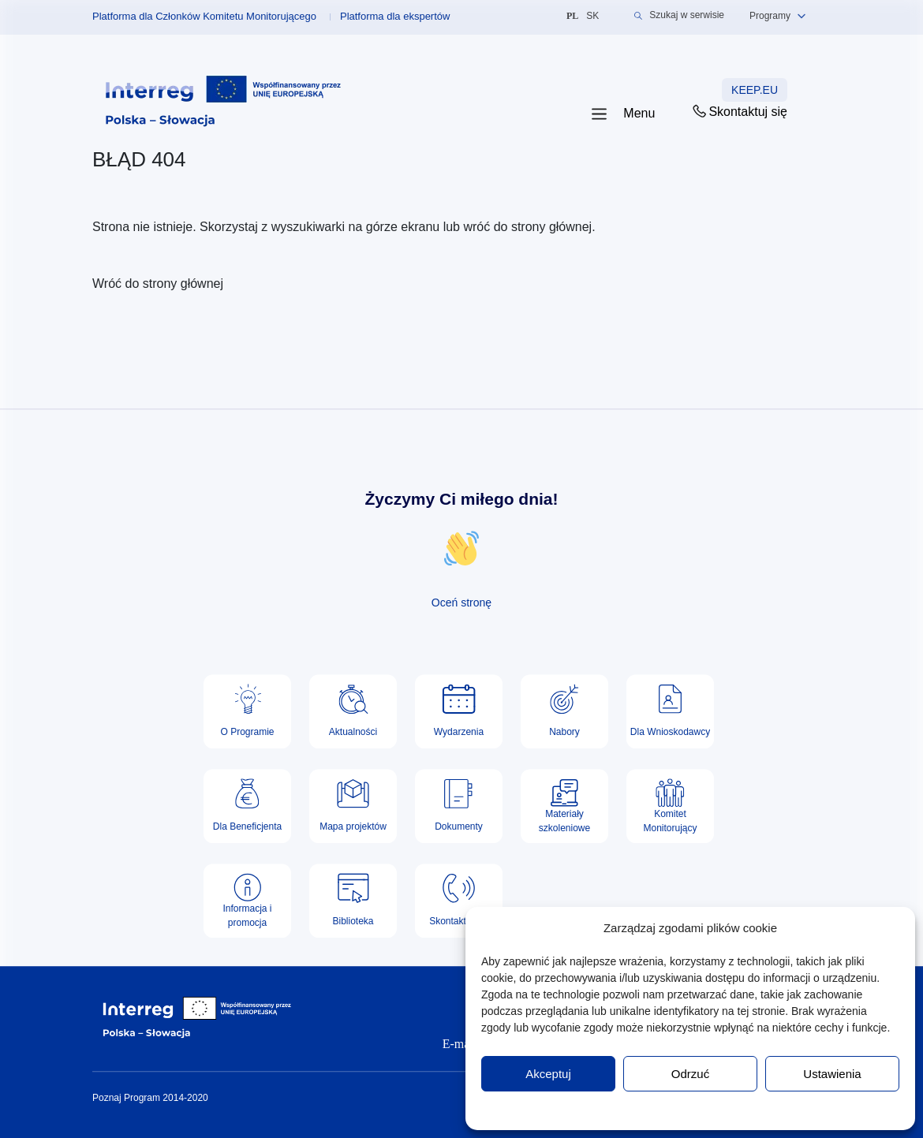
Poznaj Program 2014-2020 (150, 1097)
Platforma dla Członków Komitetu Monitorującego (204, 16)
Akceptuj (548, 1073)
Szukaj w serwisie (679, 15)
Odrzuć (690, 1073)
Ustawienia (832, 1073)
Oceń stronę (461, 602)
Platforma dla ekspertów (395, 16)
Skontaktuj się (738, 111)
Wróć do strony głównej (157, 283)
